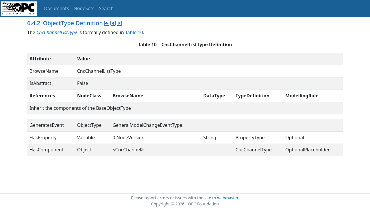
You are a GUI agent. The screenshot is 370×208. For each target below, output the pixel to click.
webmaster (227, 197)
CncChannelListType (56, 32)
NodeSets (84, 8)
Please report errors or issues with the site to (174, 197)
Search (106, 8)
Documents (56, 8)
